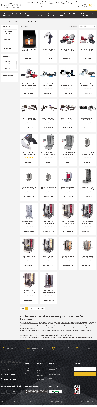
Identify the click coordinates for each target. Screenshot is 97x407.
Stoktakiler (25, 26)
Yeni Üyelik (28, 368)
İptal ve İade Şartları (54, 374)
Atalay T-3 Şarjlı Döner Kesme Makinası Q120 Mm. (68, 84)
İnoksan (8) (7, 68)
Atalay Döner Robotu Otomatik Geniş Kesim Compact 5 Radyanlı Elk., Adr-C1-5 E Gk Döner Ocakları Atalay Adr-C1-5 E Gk (48, 222)
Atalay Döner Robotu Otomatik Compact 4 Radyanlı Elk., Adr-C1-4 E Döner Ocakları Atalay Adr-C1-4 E (29, 257)
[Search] (52, 7)
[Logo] (11, 5)
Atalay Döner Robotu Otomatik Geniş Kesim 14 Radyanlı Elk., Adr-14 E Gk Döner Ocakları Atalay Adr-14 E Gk (48, 291)
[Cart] (93, 5)
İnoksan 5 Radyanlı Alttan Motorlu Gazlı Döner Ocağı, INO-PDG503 (87, 188)
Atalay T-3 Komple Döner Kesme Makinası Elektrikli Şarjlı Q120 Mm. (48, 84)
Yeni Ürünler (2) (8, 80)
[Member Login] (85, 5)
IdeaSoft (40, 406)
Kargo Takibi (40, 379)
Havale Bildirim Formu (41, 376)
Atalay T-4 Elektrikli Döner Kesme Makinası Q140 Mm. (29, 84)
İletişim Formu (41, 373)
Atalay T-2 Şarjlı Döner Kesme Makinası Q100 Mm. (48, 119)
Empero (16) (7, 66)
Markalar (39, 368)
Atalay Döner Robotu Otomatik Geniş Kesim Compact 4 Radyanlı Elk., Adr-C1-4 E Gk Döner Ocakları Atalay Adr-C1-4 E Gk (68, 222)
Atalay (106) (7, 61)
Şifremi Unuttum (29, 373)
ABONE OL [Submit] (85, 374)
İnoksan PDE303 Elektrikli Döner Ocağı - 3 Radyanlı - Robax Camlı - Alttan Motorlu (68, 188)
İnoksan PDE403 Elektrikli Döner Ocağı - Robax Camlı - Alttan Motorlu (29, 188)
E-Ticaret (45, 405)
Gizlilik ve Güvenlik (54, 372)
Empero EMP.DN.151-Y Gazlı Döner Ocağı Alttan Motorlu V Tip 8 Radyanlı (68, 153)
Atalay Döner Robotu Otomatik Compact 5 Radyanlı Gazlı (87, 257)
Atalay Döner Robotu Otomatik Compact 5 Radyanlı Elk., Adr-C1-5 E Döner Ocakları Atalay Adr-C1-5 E (87, 222)
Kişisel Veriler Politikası (52, 378)
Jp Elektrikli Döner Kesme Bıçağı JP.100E (87, 119)
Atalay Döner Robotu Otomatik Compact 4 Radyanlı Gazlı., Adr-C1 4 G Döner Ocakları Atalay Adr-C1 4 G (29, 291)
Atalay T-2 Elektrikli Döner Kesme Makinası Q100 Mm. (68, 119)
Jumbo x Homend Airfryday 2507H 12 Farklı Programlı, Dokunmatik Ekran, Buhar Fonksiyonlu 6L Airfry (29, 50)
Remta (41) (7, 63)
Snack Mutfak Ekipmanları (31, 21)
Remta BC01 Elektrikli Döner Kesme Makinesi (29, 153)
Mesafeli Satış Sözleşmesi (53, 368)
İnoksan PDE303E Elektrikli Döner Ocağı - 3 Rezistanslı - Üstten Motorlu (48, 188)
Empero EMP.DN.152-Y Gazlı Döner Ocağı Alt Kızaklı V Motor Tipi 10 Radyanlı (48, 153)
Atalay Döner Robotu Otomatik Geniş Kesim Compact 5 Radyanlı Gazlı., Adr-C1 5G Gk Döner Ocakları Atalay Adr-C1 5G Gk (48, 257)
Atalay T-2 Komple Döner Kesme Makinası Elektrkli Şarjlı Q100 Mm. (29, 119)
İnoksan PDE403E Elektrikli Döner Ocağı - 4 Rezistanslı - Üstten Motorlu (87, 153)
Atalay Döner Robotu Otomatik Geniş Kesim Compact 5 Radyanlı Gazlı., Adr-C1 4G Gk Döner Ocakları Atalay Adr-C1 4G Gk (68, 257)
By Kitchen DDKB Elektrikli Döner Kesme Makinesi (48, 50)
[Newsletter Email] (85, 369)
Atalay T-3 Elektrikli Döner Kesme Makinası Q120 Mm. (87, 84)
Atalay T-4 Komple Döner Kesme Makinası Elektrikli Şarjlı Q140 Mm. (68, 50)
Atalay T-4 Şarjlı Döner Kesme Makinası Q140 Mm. (87, 50)
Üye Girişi (27, 370)
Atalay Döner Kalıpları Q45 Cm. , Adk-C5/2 (29, 222)
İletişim (39, 370)
